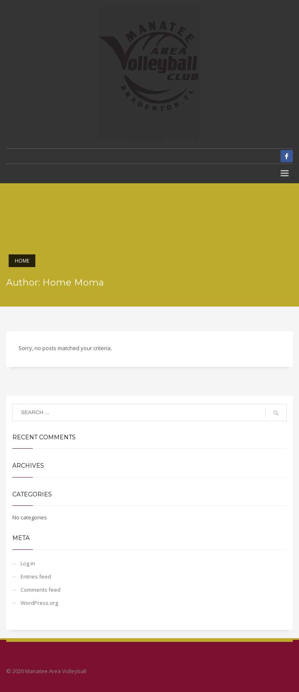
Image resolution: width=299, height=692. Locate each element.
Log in (28, 563)
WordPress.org (39, 603)
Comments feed (40, 589)
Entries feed (36, 576)
